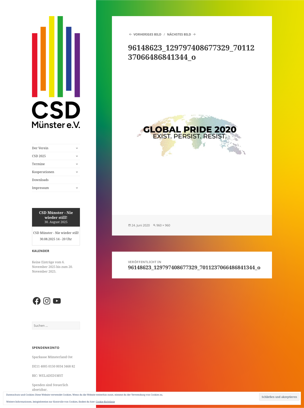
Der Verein (40, 148)
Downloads (40, 180)
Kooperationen (43, 172)
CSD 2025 (39, 156)
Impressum (40, 188)
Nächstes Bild (179, 34)
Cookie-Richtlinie (105, 401)
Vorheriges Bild (147, 34)
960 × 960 (163, 225)
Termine (38, 164)
